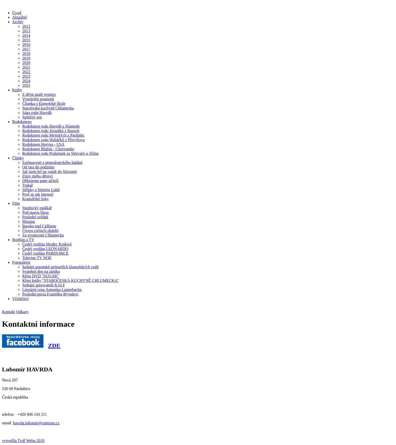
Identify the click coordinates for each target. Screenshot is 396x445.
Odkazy (22, 312)
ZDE (54, 345)
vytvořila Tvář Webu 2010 (23, 440)
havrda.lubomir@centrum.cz (36, 423)
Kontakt (8, 312)
